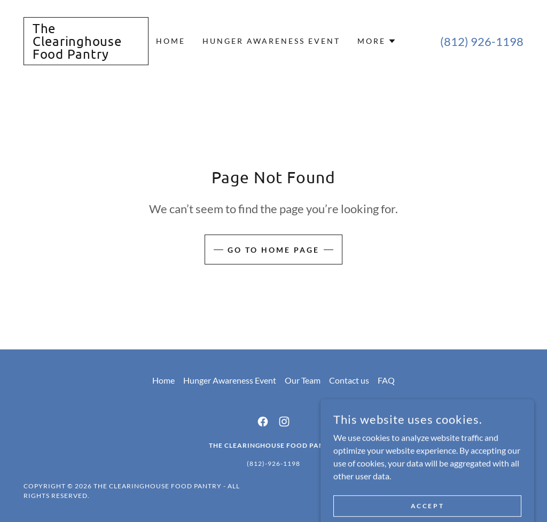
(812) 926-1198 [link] (481, 41)
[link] (86, 55)
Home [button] (163, 380)
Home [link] (170, 40)
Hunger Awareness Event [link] (271, 40)
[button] (376, 41)
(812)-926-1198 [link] (273, 463)
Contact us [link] (349, 380)
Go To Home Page (273, 249)
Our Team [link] (303, 380)
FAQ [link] (386, 380)
